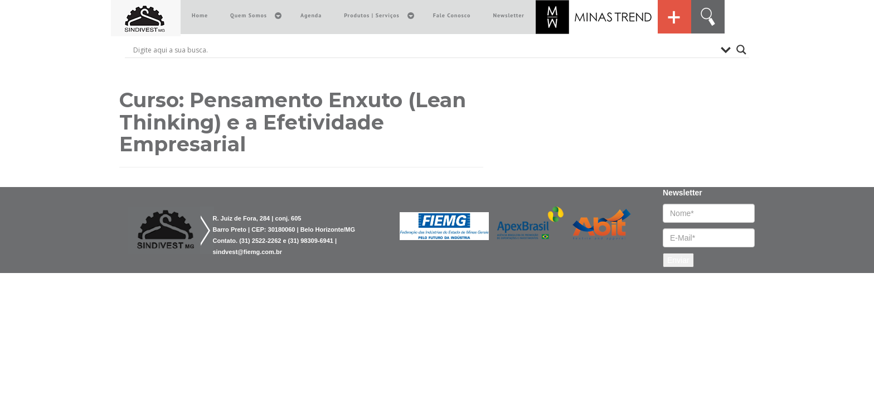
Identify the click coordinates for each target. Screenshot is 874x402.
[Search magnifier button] (741, 50)
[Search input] (424, 50)
